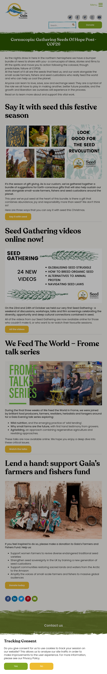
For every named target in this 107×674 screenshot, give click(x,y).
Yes (16, 666)
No (41, 666)
